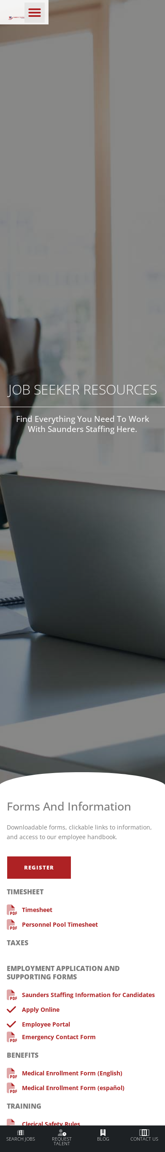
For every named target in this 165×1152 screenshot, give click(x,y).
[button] (146, 13)
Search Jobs (20, 1139)
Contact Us (144, 1139)
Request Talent (62, 1141)
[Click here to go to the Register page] (39, 867)
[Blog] (102, 1133)
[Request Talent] (62, 1133)
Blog (103, 1139)
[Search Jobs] (20, 1133)
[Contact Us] (144, 1133)
